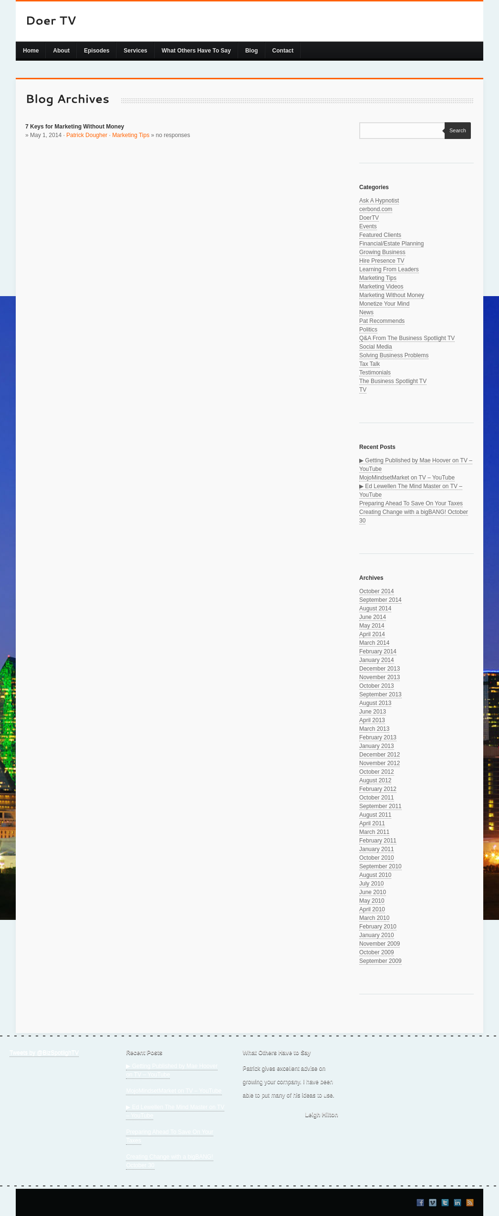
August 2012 (375, 780)
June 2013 (372, 711)
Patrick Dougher (86, 135)
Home (31, 50)
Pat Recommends (382, 321)
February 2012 (377, 789)
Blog (251, 50)
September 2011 (380, 806)
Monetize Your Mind (384, 303)
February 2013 (377, 737)
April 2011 (372, 823)
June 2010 (372, 892)
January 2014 (376, 660)
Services (135, 50)
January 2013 (376, 746)
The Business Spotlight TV (392, 381)
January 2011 (376, 849)
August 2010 (375, 875)
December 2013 (379, 668)
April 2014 (372, 634)
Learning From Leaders (389, 269)
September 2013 (380, 694)
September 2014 (380, 600)
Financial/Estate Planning (391, 243)
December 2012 (379, 754)
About (61, 50)
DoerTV (369, 217)
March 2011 (374, 832)
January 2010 (376, 935)
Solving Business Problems (393, 355)
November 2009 (379, 943)
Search (455, 130)
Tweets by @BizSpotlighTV (44, 1052)
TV (362, 389)
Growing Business (382, 252)
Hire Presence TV (381, 260)
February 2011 (377, 840)
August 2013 (375, 703)
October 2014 (376, 591)
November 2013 (379, 677)
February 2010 (377, 926)
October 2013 (376, 686)
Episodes (96, 50)
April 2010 (372, 909)
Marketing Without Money (391, 295)
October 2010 (376, 857)
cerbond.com (375, 209)
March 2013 (374, 728)
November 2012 (379, 763)
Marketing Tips (130, 135)
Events (368, 226)
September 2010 (380, 866)
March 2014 (374, 643)
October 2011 (376, 797)
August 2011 (375, 814)
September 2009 (380, 961)
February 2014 (377, 651)
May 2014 (372, 625)
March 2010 (374, 918)
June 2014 (372, 617)
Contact (283, 50)
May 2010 (372, 900)
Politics (368, 329)
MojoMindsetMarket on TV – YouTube (407, 477)
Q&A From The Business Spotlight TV (407, 338)
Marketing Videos (381, 286)
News (366, 312)
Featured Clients (380, 235)
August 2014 (375, 608)
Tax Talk (369, 364)
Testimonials (375, 372)
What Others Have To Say (196, 50)
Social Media (375, 346)
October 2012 (376, 771)
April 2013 (372, 720)
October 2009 (376, 952)
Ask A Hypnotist (379, 200)
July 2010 (371, 883)
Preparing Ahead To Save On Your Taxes (411, 503)
